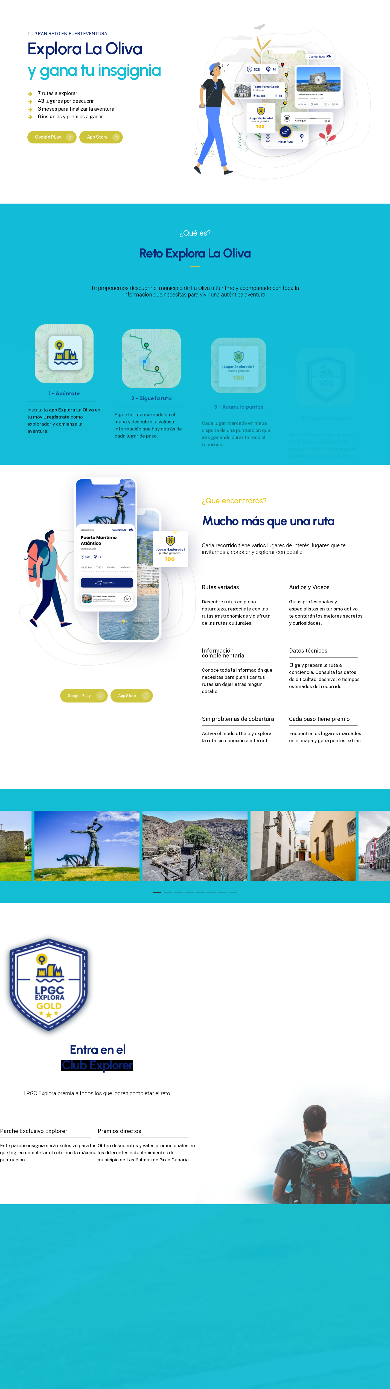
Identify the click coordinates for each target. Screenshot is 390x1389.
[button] (52, 137)
